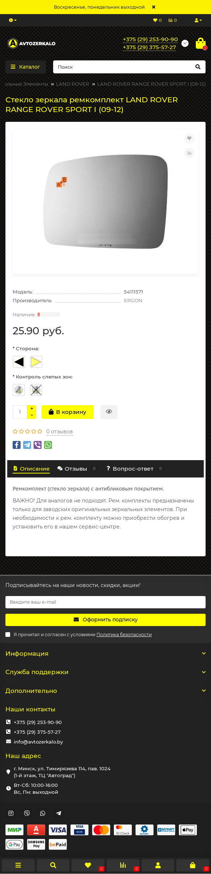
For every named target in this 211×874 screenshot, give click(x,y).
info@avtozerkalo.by (38, 742)
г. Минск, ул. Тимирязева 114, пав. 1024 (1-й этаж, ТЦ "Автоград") (62, 772)
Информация (105, 653)
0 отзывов (59, 431)
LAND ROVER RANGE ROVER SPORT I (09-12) (151, 84)
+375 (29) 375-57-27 (37, 732)
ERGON (133, 300)
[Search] (129, 66)
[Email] (105, 602)
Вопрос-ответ (135, 468)
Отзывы (77, 468)
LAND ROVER (72, 84)
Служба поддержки (105, 672)
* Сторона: (26, 348)
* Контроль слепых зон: (43, 377)
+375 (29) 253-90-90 (38, 722)
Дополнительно (105, 690)
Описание (31, 468)
